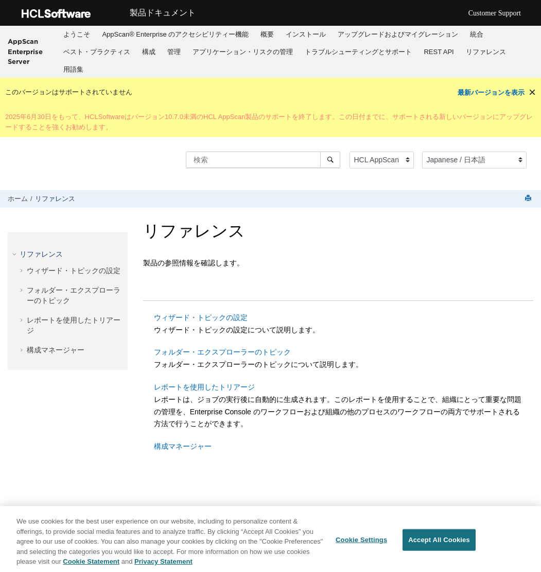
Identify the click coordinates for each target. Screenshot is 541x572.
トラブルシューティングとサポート (358, 52)
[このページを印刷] (529, 198)
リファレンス (486, 52)
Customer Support (494, 13)
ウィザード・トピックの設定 (73, 270)
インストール (306, 34)
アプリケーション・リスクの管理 (243, 52)
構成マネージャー (55, 350)
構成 (148, 52)
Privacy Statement (163, 562)
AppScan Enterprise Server (25, 51)
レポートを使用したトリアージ (204, 387)
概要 (267, 34)
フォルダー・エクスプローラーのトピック (222, 352)
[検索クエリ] (263, 160)
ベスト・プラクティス (96, 52)
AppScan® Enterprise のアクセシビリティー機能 (175, 34)
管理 (174, 52)
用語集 (73, 69)
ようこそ (76, 34)
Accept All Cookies (439, 540)
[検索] (330, 160)
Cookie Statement (91, 562)
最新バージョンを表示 (491, 92)
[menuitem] (77, 34)
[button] (15, 254)
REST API (438, 52)
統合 (476, 34)
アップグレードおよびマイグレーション (398, 34)
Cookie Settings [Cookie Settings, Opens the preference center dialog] (361, 540)
